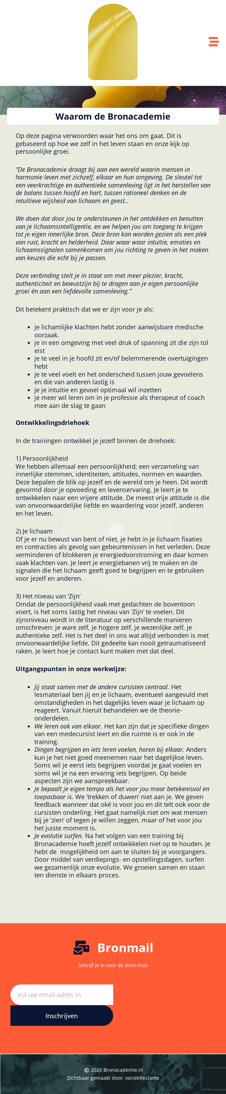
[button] (113, 116)
